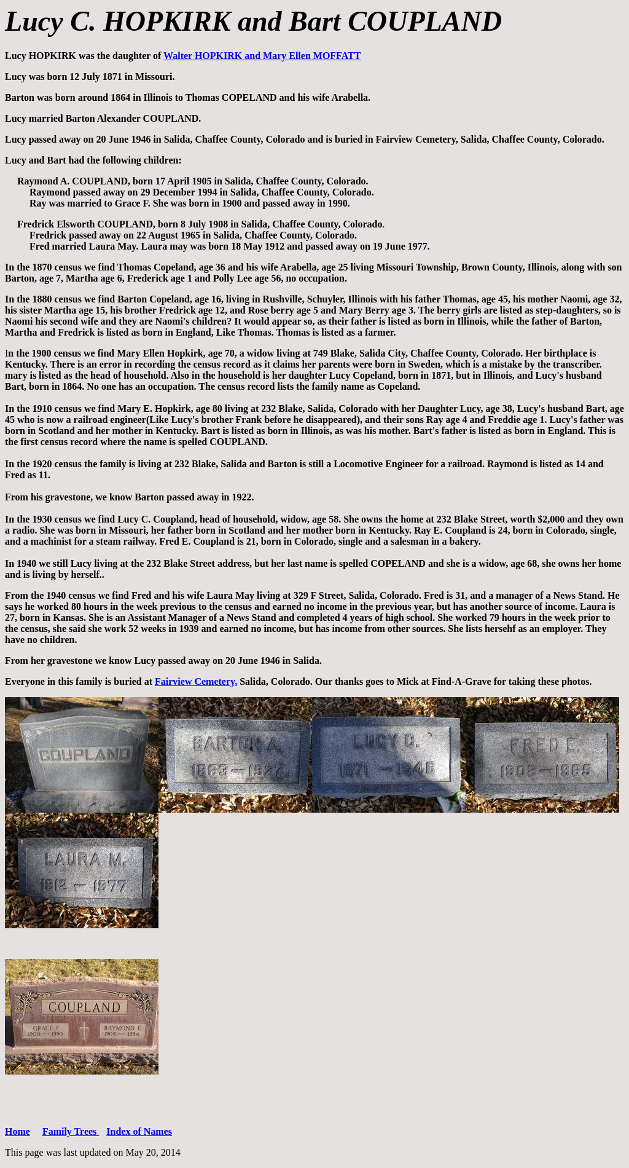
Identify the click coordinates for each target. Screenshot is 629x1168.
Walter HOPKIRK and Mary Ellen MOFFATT (262, 55)
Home (17, 1131)
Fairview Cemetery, (196, 681)
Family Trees (70, 1131)
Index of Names (139, 1131)
